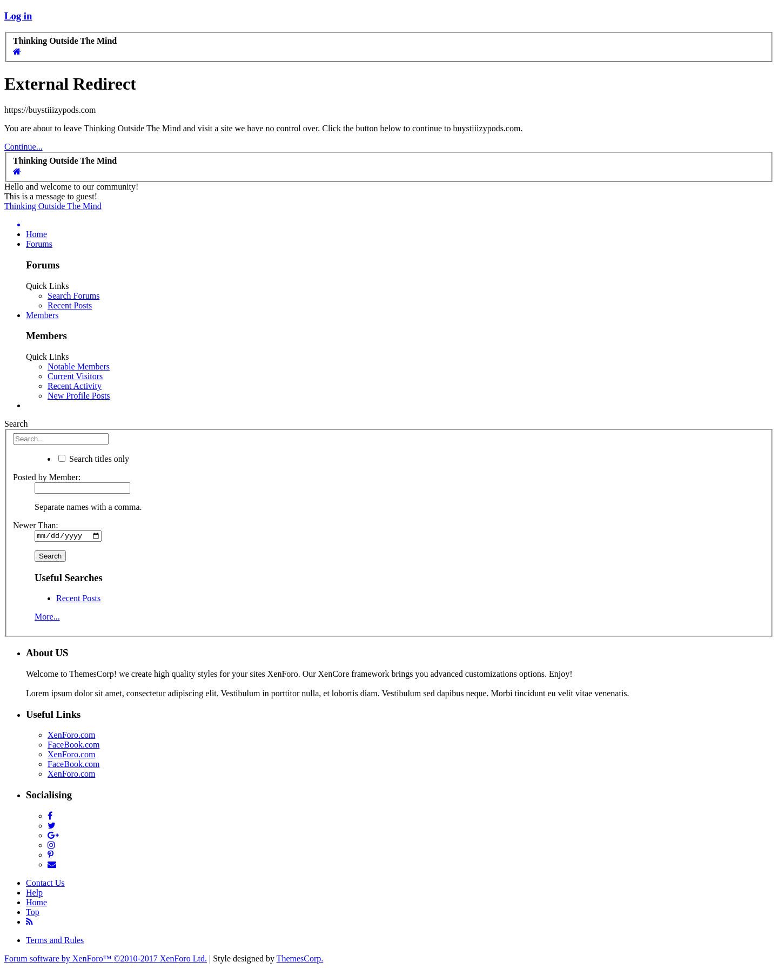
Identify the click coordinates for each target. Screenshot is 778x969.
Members (42, 315)
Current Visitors (75, 376)
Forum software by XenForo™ (105, 959)
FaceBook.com (73, 746)
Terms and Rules (55, 941)
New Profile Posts (79, 395)
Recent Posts (70, 305)
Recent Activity (75, 386)
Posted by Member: (47, 477)
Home (36, 234)
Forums (39, 243)
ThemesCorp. (300, 959)
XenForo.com (71, 736)
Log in (18, 16)
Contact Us (45, 884)
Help (34, 893)
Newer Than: (35, 525)
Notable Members (79, 366)
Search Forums (73, 295)
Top (32, 913)
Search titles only (93, 458)
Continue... (23, 146)
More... (47, 618)
